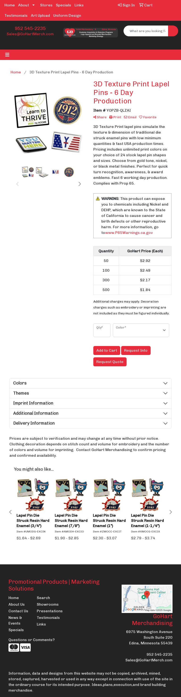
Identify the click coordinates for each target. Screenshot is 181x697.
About (23, 5)
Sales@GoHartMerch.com (30, 34)
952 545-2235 (30, 28)
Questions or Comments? (31, 640)
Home (9, 5)
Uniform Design (67, 15)
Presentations (48, 611)
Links (79, 5)
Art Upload (40, 15)
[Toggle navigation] (7, 54)
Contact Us (18, 611)
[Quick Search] (145, 30)
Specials (63, 5)
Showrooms (48, 604)
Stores (46, 5)
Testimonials (16, 15)
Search (43, 598)
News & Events (15, 620)
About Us (16, 604)
